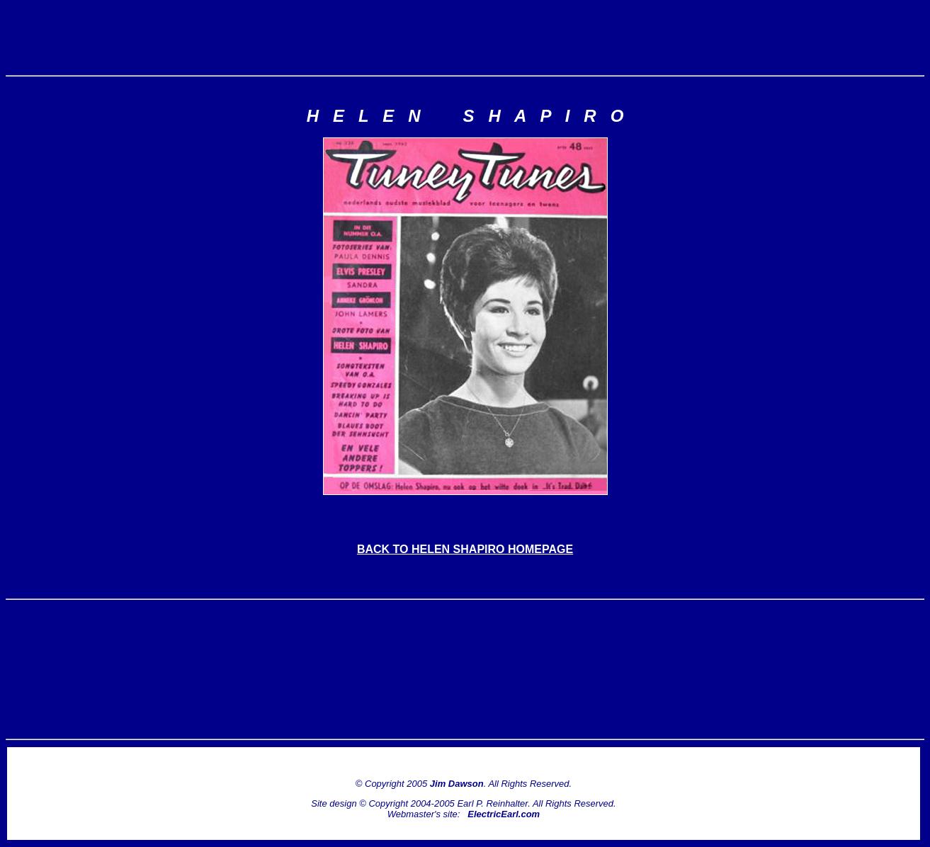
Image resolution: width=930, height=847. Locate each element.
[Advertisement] (465, 37)
